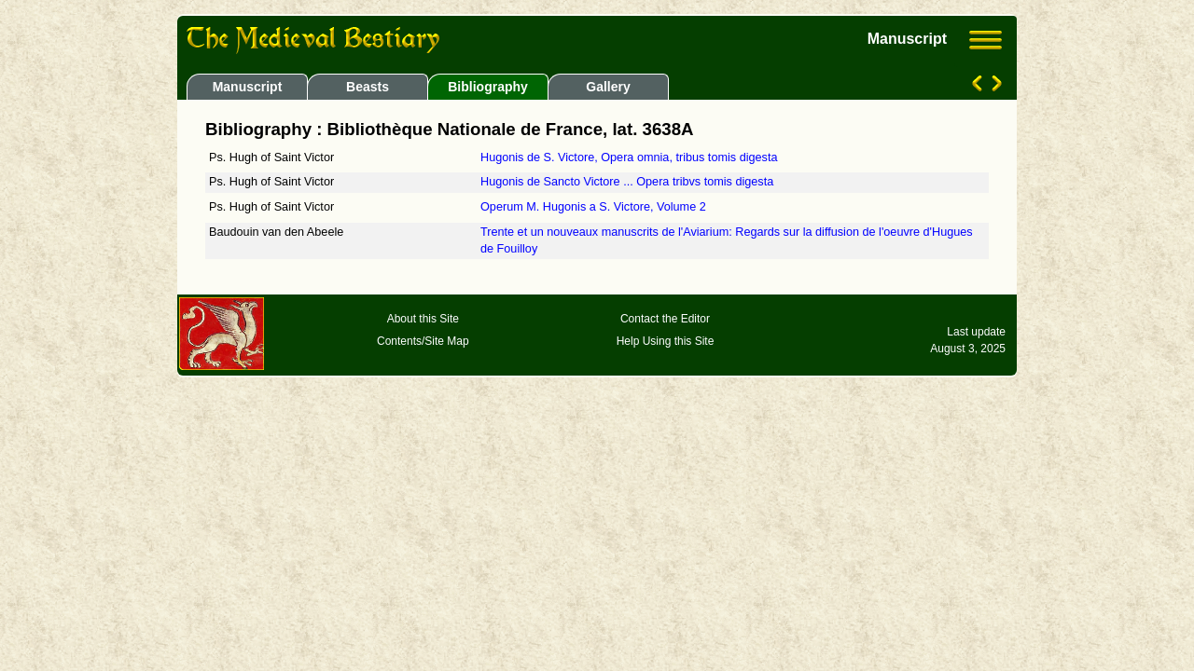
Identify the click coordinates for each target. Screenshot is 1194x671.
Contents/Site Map (423, 341)
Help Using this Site (666, 341)
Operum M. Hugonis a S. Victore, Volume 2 (593, 206)
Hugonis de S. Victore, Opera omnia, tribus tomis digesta (628, 157)
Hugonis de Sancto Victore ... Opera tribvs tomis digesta (626, 181)
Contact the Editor (665, 318)
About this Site (423, 318)
